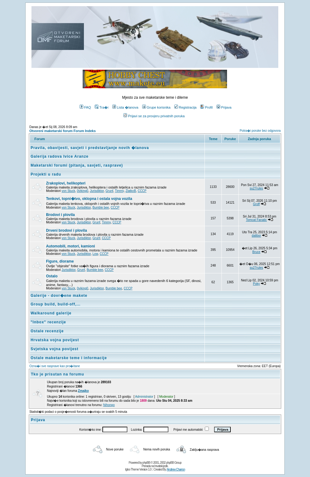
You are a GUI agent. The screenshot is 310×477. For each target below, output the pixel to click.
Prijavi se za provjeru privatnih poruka (153, 116)
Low (95, 253)
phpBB (146, 462)
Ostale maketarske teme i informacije (69, 358)
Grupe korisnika (156, 107)
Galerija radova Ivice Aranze (60, 156)
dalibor (256, 235)
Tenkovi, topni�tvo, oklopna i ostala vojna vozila (89, 199)
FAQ (85, 107)
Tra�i (102, 107)
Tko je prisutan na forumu (57, 374)
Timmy (119, 191)
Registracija (185, 107)
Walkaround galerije (51, 313)
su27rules (256, 188)
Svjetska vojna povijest (54, 349)
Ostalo (51, 276)
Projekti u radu (46, 174)
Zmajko (83, 390)
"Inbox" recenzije (48, 322)
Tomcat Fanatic (256, 220)
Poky (256, 283)
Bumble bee (101, 207)
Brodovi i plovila (60, 215)
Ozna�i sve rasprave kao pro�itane (54, 366)
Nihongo (108, 405)
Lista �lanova (125, 107)
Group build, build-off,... (56, 304)
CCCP (142, 191)
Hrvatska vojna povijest (55, 340)
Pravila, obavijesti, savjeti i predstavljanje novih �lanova (90, 148)
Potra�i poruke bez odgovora (260, 130)
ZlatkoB (131, 191)
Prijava (224, 107)
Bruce (256, 252)
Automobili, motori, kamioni (70, 246)
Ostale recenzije (47, 331)
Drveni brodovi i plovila (66, 230)
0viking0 (82, 191)
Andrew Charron (176, 469)
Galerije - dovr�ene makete (59, 295)
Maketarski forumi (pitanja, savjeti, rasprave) (77, 165)
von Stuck (68, 191)
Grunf (109, 191)
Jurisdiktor (97, 191)
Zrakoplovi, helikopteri (65, 183)
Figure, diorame (60, 261)
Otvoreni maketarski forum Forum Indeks (62, 131)
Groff (256, 204)
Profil (206, 107)
